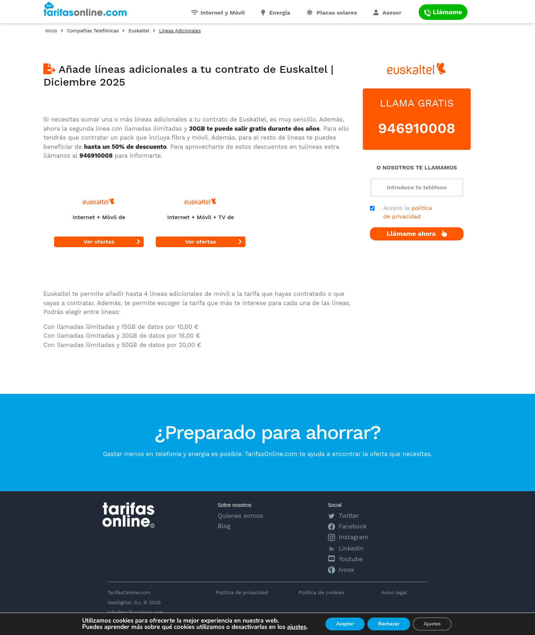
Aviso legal (394, 592)
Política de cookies (321, 592)
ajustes (296, 627)
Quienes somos (240, 515)
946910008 (416, 128)
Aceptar (345, 623)
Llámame (443, 12)
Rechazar (388, 623)
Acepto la (407, 212)
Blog (224, 526)
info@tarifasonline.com (135, 612)
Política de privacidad (242, 592)
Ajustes (432, 623)
